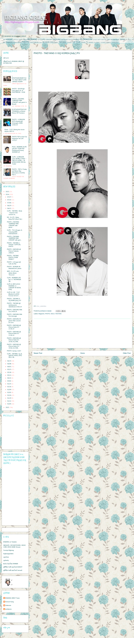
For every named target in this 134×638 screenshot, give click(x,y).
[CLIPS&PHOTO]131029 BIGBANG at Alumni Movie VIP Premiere (19, 111)
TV (87, 42)
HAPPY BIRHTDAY (102, 39)
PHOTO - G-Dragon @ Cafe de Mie (14, 263)
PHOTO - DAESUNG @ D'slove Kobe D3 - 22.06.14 (14, 327)
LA (126, 39)
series (117, 42)
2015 (7, 192)
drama (113, 42)
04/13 (9, 378)
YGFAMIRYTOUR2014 (105, 42)
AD (4, 39)
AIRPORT (9, 39)
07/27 (9, 197)
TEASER (69, 42)
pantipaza (8, 609)
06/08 (9, 364)
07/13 (9, 200)
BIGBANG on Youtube (10, 542)
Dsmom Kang (9, 602)
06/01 (9, 366)
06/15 (9, 361)
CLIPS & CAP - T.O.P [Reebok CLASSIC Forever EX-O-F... (13, 294)
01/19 (9, 398)
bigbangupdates (8, 554)
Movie (15, 42)
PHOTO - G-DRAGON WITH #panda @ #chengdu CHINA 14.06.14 (18, 122)
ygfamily (6, 560)
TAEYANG (62, 42)
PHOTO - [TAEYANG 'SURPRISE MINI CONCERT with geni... (14, 238)
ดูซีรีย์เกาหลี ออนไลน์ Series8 (12, 570)
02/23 (9, 384)
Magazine (9, 42)
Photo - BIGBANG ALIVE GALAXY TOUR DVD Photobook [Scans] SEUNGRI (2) (19, 149)
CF (39, 39)
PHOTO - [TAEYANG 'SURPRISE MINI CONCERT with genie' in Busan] (19, 101)
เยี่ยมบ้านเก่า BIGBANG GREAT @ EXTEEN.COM (13, 62)
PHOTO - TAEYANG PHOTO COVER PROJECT (13, 257)
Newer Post (38, 353)
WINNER (90, 42)
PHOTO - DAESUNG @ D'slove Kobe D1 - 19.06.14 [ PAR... (14, 340)
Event (66, 39)
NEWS (19, 42)
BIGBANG (32, 39)
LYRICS (129, 39)
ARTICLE (15, 39)
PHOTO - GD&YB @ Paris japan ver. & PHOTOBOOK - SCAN (18, 90)
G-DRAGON (86, 39)
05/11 (9, 375)
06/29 (9, 205)
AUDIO (21, 39)
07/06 (9, 203)
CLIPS (42, 39)
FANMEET (76, 39)
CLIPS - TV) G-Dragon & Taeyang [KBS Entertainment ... (14, 232)
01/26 (9, 395)
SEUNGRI (46, 42)
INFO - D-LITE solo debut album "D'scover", (13, 273)
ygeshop (6, 557)
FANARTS (70, 39)
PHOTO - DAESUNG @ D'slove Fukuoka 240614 (14, 251)
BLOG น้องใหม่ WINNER (10, 564)
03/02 (9, 381)
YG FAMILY (97, 42)
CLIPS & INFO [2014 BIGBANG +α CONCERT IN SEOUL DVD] (14, 286)
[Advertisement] (82, 333)
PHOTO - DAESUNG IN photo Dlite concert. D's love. (14, 320)
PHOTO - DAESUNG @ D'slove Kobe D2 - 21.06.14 (14, 333)
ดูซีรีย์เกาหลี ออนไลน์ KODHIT (12, 567)
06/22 (9, 208)
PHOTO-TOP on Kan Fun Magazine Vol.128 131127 (19, 138)
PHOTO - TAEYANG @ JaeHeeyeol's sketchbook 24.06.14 (14, 305)
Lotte (132, 39)
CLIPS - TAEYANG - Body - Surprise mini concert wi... (14, 212)
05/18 (9, 372)
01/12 (9, 401)
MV (4, 42)
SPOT (57, 42)
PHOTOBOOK (34, 42)
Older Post (127, 353)
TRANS (83, 42)
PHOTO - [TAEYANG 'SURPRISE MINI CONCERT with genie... (13, 224)
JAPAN (122, 39)
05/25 (9, 369)
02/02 (9, 392)
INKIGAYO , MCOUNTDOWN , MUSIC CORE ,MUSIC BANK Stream (14, 546)
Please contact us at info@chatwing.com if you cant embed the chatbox (13, 433)
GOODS (95, 39)
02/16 (9, 387)
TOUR (78, 42)
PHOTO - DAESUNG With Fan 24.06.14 (14, 310)
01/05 (9, 404)
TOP (73, 42)
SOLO (52, 42)
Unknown (8, 605)
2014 (7, 194)
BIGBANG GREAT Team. (12, 598)
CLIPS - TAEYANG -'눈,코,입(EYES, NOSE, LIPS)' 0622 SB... (14, 355)
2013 (7, 407)
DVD (62, 39)
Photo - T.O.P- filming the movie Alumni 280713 (14, 130)
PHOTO (25, 42)
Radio (40, 42)
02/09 (9, 389)
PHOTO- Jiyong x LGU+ (14, 351)
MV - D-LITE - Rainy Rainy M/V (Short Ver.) (14, 218)
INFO (108, 39)
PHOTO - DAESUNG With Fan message (14, 315)
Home (82, 353)
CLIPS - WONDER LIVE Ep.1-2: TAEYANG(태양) (14, 279)
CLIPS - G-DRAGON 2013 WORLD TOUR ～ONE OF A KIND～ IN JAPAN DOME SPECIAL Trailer (19, 160)
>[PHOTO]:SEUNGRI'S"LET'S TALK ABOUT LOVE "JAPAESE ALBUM (19, 78)
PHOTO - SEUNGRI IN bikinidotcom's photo (14, 267)
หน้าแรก (6, 58)
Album (25, 39)
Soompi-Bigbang (8, 550)
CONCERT (48, 39)
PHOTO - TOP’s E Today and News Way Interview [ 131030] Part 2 (19, 171)
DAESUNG (57, 39)
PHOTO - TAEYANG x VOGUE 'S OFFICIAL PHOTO (14, 244)
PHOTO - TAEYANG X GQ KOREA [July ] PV (14, 299)
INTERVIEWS (115, 39)
